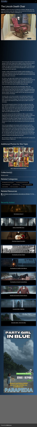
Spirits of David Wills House (18, 227)
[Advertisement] (18, 50)
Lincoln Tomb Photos (5, 186)
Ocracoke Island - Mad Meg (18, 309)
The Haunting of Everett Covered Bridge (18, 282)
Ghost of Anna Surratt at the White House (22, 182)
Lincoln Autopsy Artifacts (16, 184)
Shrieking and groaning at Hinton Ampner (18, 295)
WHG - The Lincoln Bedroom (14, 186)
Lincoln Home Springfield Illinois (27, 184)
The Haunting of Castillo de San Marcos (18, 268)
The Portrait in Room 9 (18, 214)
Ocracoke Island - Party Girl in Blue (18, 322)
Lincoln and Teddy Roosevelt (6, 184)
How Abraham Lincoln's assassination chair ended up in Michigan (16, 194)
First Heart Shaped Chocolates (18, 241)
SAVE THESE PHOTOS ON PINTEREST (18, 168)
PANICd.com (9, 425)
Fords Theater (23, 186)
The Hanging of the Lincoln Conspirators (8, 182)
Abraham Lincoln (4, 175)
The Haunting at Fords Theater (18, 254)
